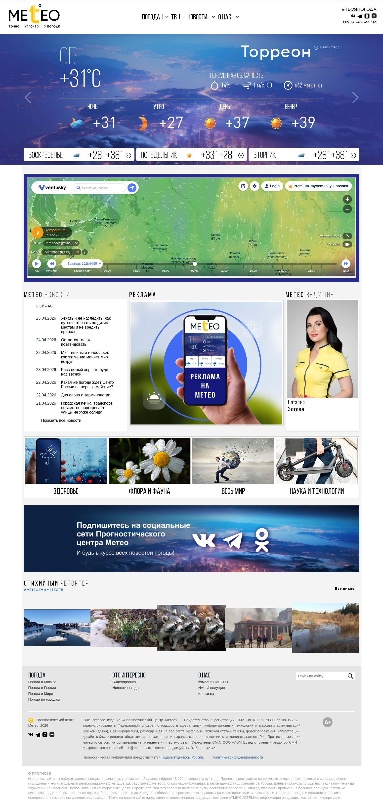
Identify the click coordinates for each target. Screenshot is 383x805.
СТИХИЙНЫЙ (56, 583)
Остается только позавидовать (76, 342)
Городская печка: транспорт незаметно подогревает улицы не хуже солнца (87, 407)
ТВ (174, 17)
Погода (151, 17)
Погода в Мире (40, 694)
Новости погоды (125, 688)
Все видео (344, 589)
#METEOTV (33, 590)
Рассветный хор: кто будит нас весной (85, 372)
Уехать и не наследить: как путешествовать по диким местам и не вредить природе (86, 325)
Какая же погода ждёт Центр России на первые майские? (87, 384)
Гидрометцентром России (182, 757)
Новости (197, 17)
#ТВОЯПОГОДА (359, 9)
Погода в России (42, 688)
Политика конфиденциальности (237, 757)
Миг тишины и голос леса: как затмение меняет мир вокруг (85, 357)
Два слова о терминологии (85, 395)
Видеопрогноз (124, 682)
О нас (224, 17)
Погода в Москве (42, 682)
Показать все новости (61, 420)
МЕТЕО (47, 295)
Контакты (206, 694)
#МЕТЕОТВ (53, 590)
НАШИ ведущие (211, 688)
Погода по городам (44, 699)
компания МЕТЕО (213, 682)
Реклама (143, 295)
